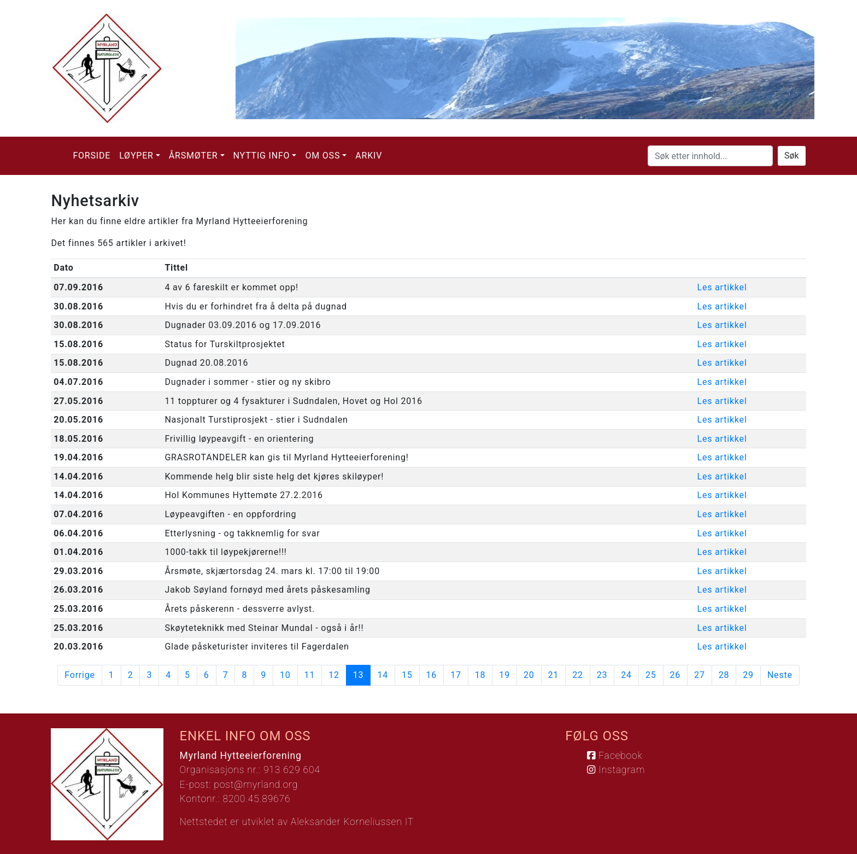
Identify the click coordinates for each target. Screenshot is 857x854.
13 (362, 674)
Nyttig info (261, 155)
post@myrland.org (256, 784)
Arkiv (368, 155)
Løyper (136, 155)
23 (602, 675)
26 (675, 675)
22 (577, 675)
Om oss (322, 155)
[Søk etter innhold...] (710, 155)
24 (626, 675)
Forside (91, 155)
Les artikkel (722, 287)
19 (504, 675)
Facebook (614, 755)
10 (285, 675)
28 (724, 675)
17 (455, 675)
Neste (780, 675)
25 (650, 675)
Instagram (616, 769)
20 (529, 675)
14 (382, 675)
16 (431, 675)
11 (309, 675)
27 (699, 675)
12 (333, 675)
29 (748, 675)
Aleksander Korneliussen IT (352, 821)
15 (407, 675)
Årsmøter (193, 155)
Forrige (79, 675)
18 (480, 675)
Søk (791, 155)
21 (553, 675)
